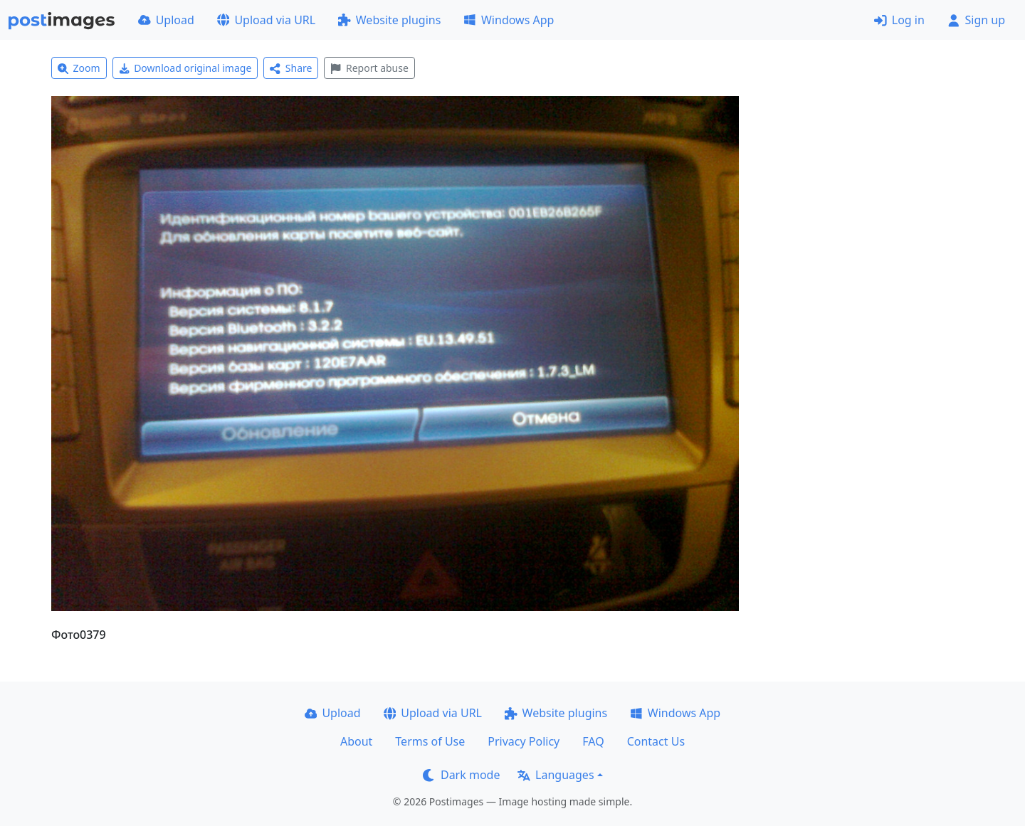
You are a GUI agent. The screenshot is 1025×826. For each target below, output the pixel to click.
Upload (166, 20)
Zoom (79, 68)
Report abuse (369, 68)
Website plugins (389, 20)
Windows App (508, 20)
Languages (555, 775)
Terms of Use (430, 741)
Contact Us (656, 741)
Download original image (185, 68)
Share (291, 68)
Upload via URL (266, 20)
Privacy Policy (523, 741)
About (356, 741)
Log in (899, 20)
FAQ (593, 741)
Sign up (976, 20)
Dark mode (461, 775)
